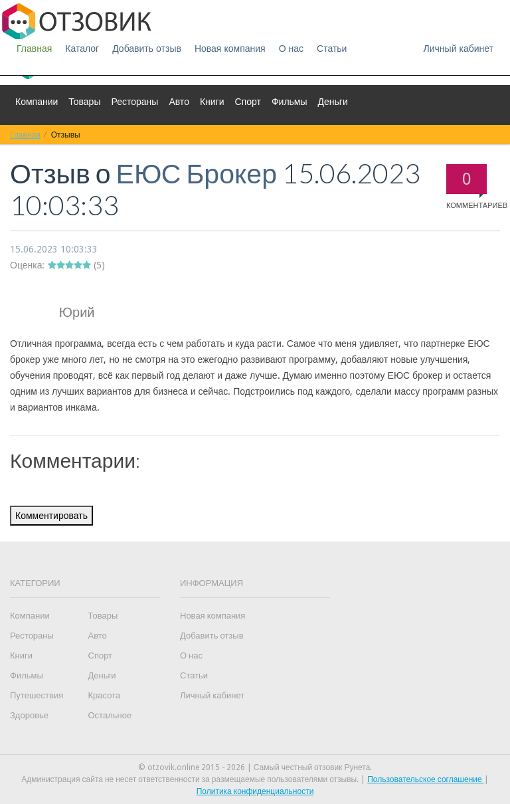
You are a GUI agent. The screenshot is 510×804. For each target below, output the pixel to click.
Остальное (110, 715)
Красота (104, 695)
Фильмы (289, 101)
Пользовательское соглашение (425, 779)
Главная (34, 48)
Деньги (333, 101)
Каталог (82, 48)
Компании (36, 101)
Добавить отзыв (146, 48)
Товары (84, 101)
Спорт (248, 101)
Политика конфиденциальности (255, 791)
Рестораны (134, 101)
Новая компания (230, 48)
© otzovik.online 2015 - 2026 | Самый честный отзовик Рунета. (255, 767)
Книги (212, 101)
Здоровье (29, 715)
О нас (291, 48)
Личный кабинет (458, 48)
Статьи (332, 48)
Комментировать (51, 515)
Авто (179, 101)
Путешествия (36, 695)
